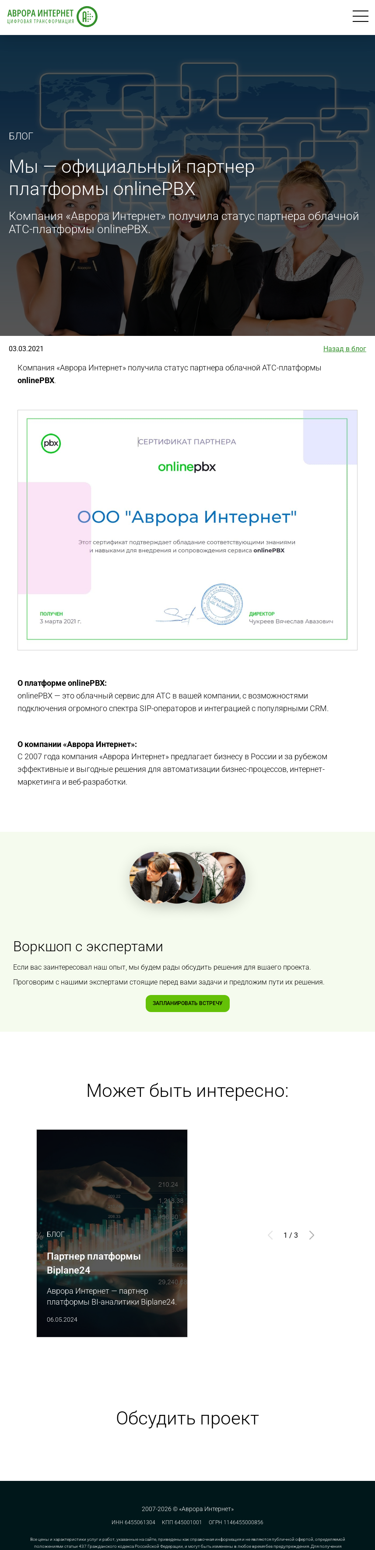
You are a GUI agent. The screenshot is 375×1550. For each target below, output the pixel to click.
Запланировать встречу (188, 1003)
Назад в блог (344, 349)
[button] (311, 1235)
